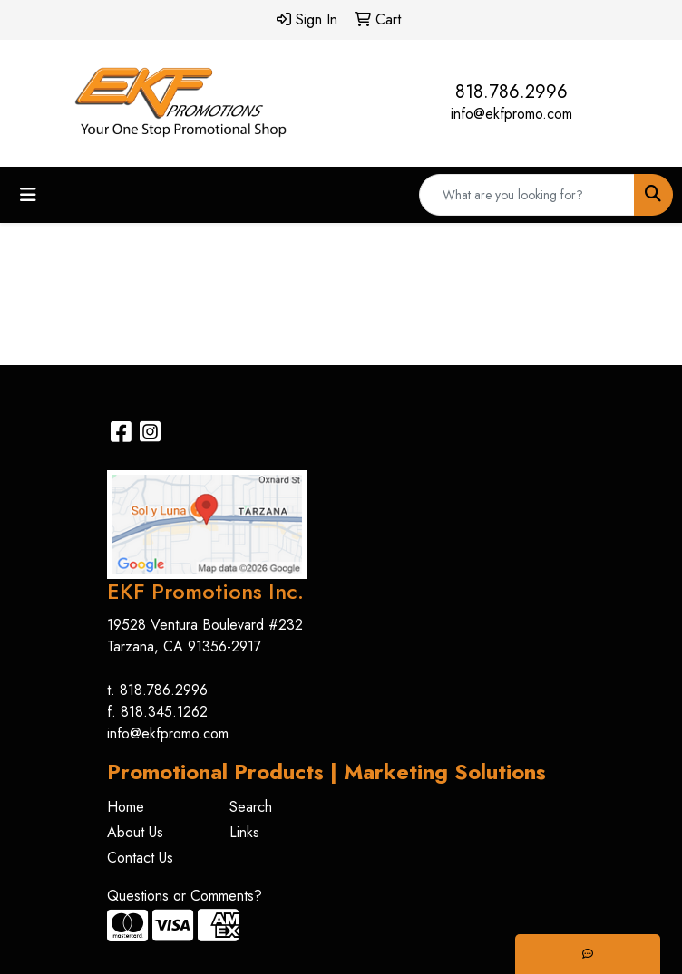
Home (125, 806)
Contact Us (140, 857)
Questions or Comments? (184, 895)
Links (244, 832)
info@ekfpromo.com (511, 113)
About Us (135, 832)
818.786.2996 (511, 92)
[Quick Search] (527, 195)
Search (250, 806)
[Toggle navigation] (28, 195)
